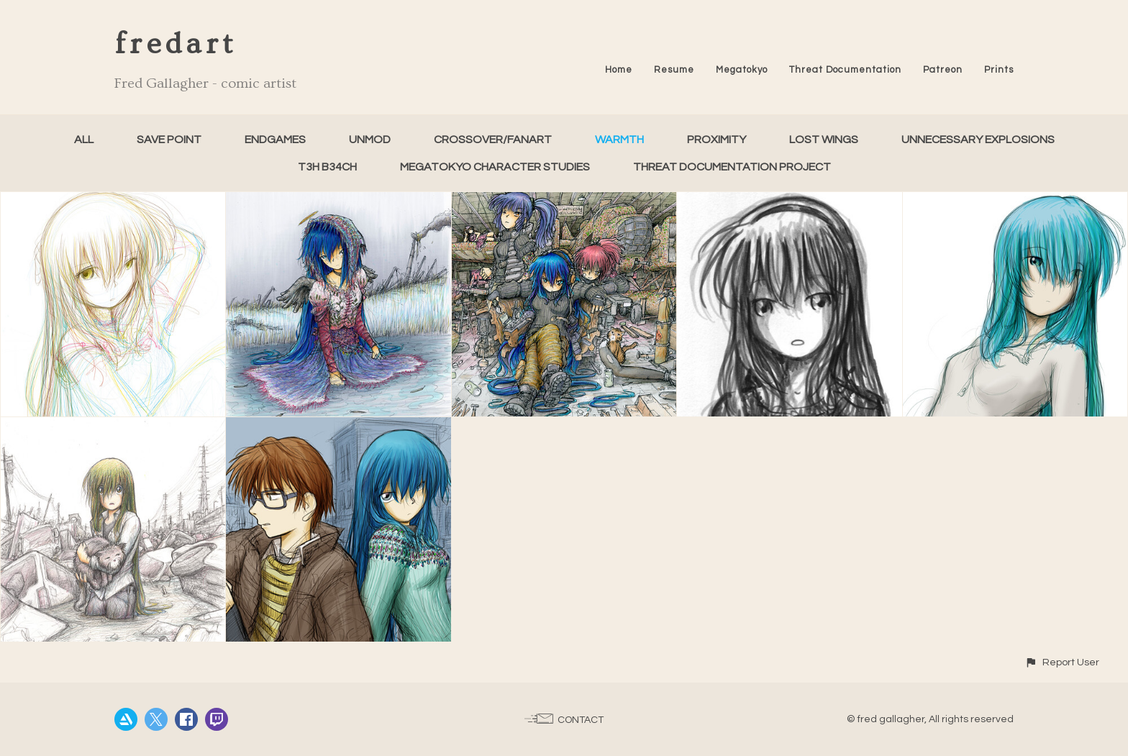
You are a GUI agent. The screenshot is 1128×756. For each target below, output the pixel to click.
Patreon (943, 70)
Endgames (275, 139)
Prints (999, 70)
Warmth (619, 139)
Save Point (169, 139)
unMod (370, 139)
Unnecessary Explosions (978, 139)
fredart (175, 44)
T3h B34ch (327, 167)
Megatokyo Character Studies (495, 167)
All (84, 139)
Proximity (716, 139)
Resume (674, 70)
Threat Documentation (845, 70)
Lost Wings (823, 139)
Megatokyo (742, 70)
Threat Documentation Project (732, 167)
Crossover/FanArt (493, 139)
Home (618, 70)
